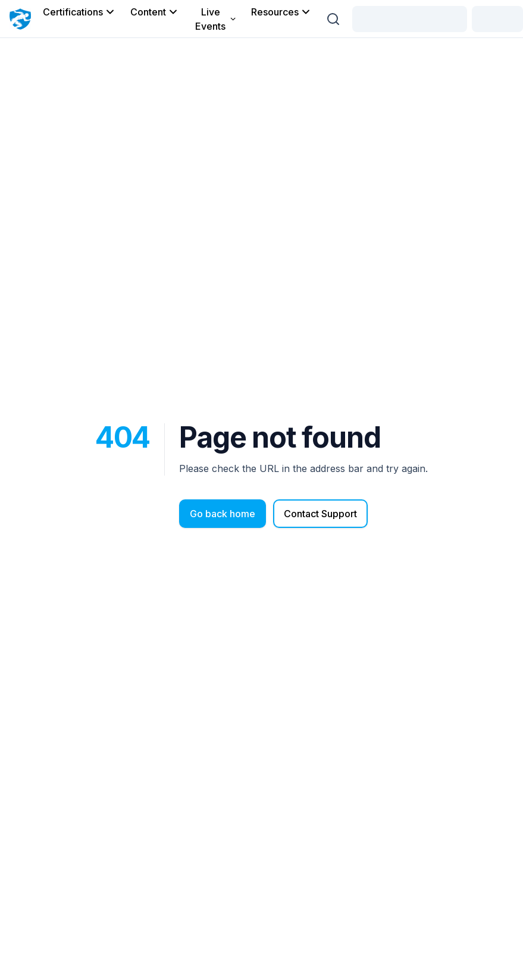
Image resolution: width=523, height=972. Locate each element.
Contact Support (320, 514)
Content (154, 12)
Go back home (222, 514)
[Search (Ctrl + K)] (333, 19)
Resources (281, 12)
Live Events (216, 19)
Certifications (79, 12)
